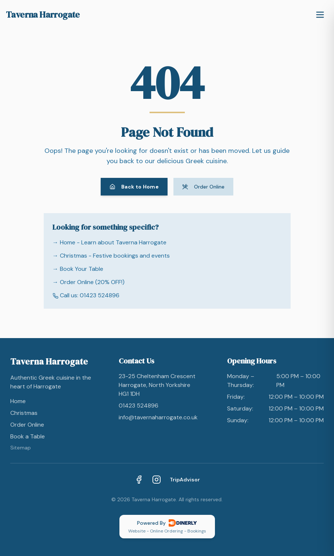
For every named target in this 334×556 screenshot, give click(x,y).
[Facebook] (138, 479)
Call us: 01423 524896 (86, 295)
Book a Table (27, 436)
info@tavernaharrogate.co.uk (158, 417)
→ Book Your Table (78, 269)
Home (18, 401)
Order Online (203, 186)
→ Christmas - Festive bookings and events (111, 255)
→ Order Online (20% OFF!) (89, 282)
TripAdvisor (185, 479)
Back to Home (134, 186)
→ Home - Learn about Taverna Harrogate (109, 242)
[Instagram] (156, 479)
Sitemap (20, 447)
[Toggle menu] (320, 15)
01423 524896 (138, 405)
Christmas (23, 413)
